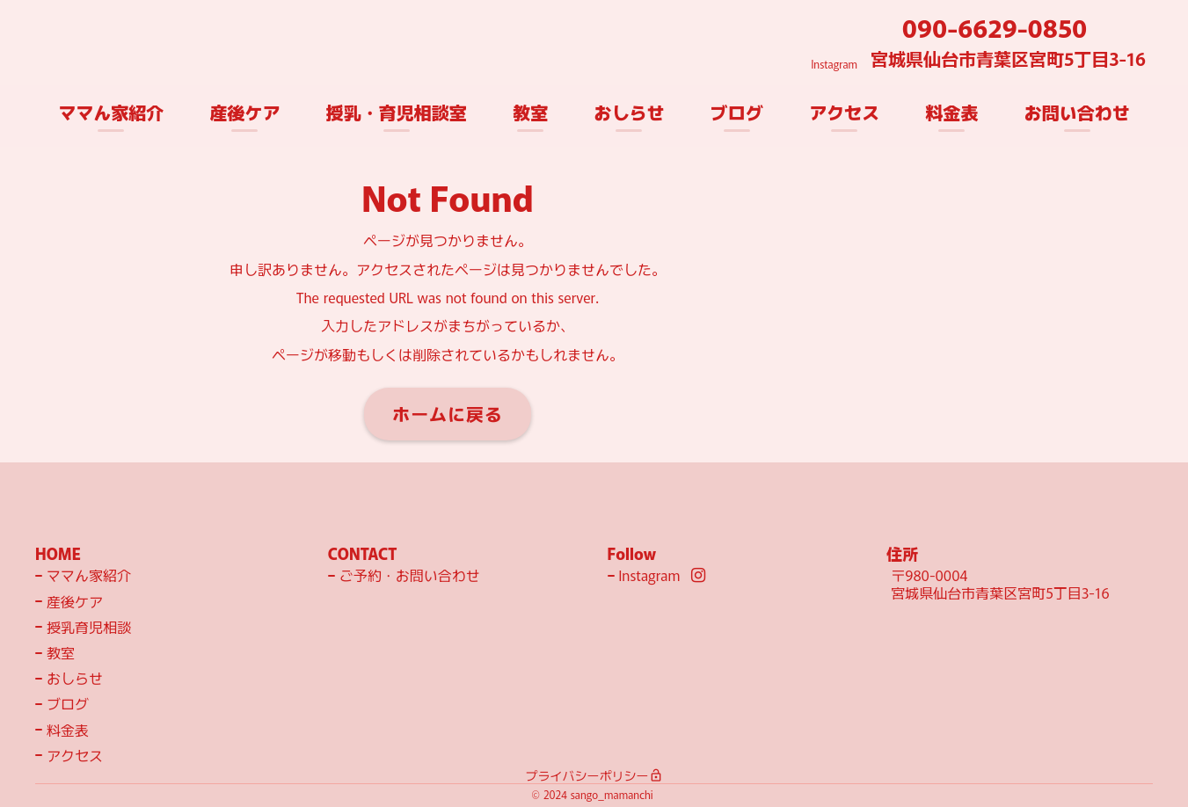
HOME (58, 553)
